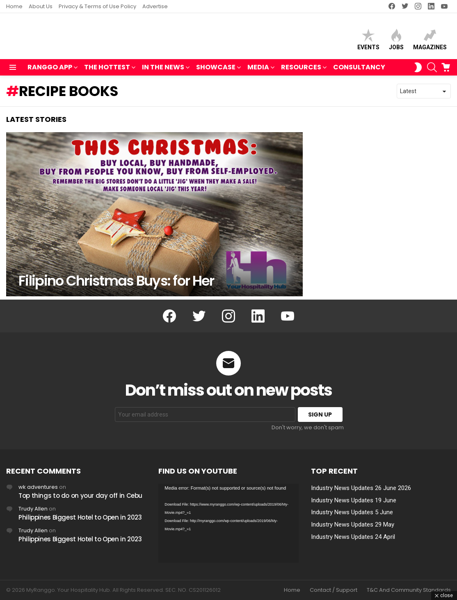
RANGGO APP (49, 71)
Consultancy (359, 71)
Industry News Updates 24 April (353, 537)
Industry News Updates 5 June (352, 512)
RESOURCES (301, 71)
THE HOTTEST (107, 71)
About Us (41, 6)
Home (14, 6)
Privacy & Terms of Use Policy (97, 6)
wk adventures (38, 487)
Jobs (396, 41)
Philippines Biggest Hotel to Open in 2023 (80, 517)
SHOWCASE (215, 71)
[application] (228, 523)
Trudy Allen (33, 509)
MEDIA (258, 71)
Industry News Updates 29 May (352, 525)
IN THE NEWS (163, 71)
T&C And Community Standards (409, 590)
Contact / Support (333, 590)
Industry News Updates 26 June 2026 (361, 488)
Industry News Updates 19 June (353, 500)
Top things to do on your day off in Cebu (80, 495)
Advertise (155, 6)
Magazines (430, 41)
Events (368, 41)
